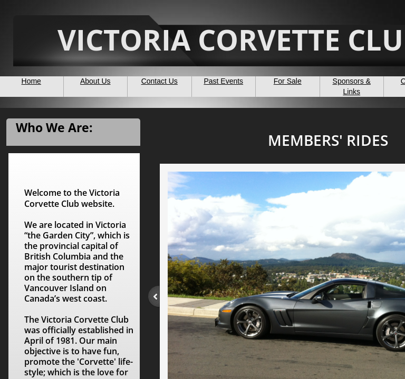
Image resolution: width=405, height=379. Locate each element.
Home (31, 81)
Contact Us (159, 81)
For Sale (288, 81)
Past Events (223, 81)
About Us (95, 81)
